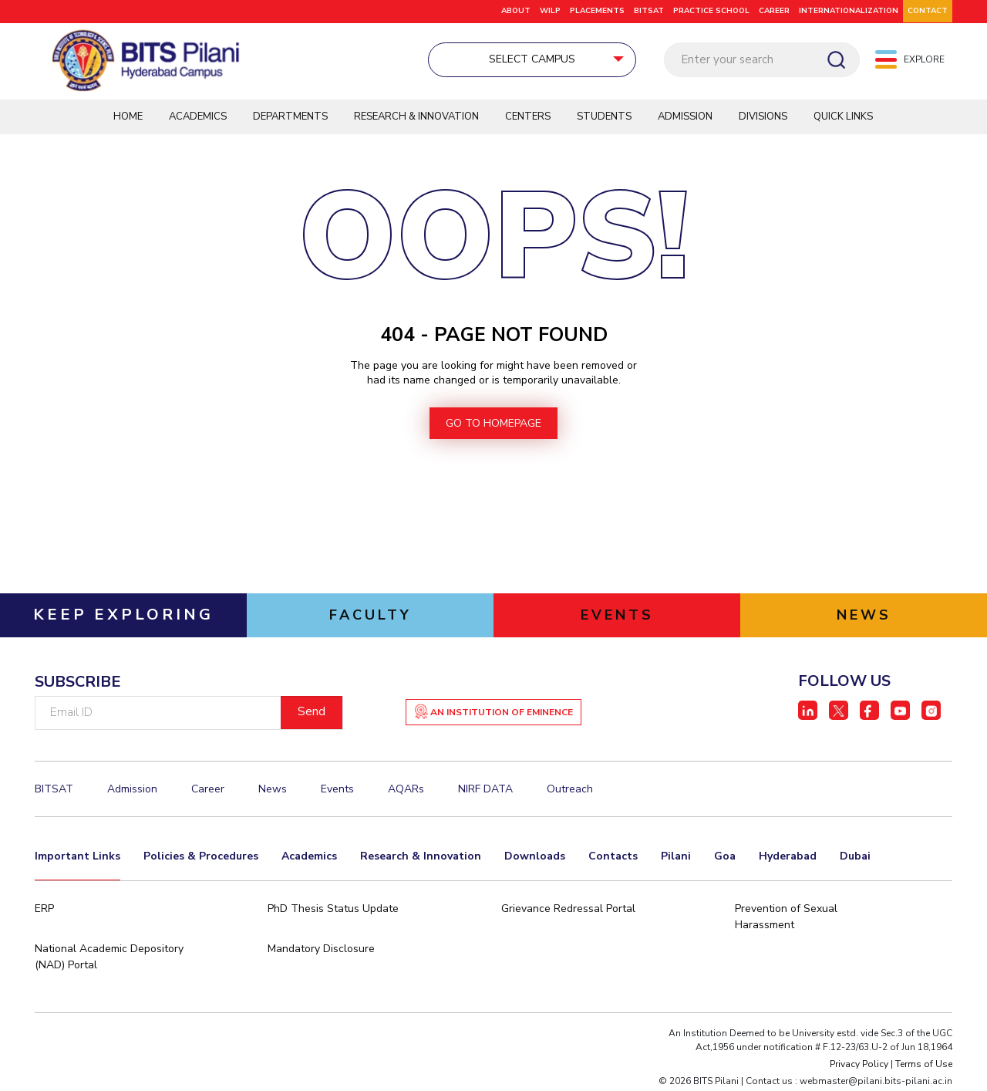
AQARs (406, 790)
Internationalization (848, 10)
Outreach (570, 790)
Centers (528, 117)
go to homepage (493, 424)
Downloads (534, 857)
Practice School (711, 10)
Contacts (613, 857)
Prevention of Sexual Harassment (786, 918)
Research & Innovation (416, 117)
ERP (44, 910)
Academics (198, 117)
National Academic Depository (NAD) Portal (109, 958)
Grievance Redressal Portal (568, 910)
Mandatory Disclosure (321, 950)
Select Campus (458, 59)
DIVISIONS (763, 117)
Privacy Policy (859, 1065)
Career (207, 790)
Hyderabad (788, 857)
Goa (725, 857)
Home (128, 117)
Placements (597, 10)
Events (337, 790)
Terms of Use (923, 1065)
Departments (290, 117)
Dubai (855, 857)
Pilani (676, 857)
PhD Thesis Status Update (333, 910)
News (272, 790)
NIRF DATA (485, 790)
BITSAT (649, 10)
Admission (685, 117)
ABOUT (516, 10)
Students (604, 117)
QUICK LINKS (843, 117)
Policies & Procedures (200, 857)
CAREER (774, 10)
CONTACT (928, 10)
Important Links (77, 857)
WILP (550, 10)
